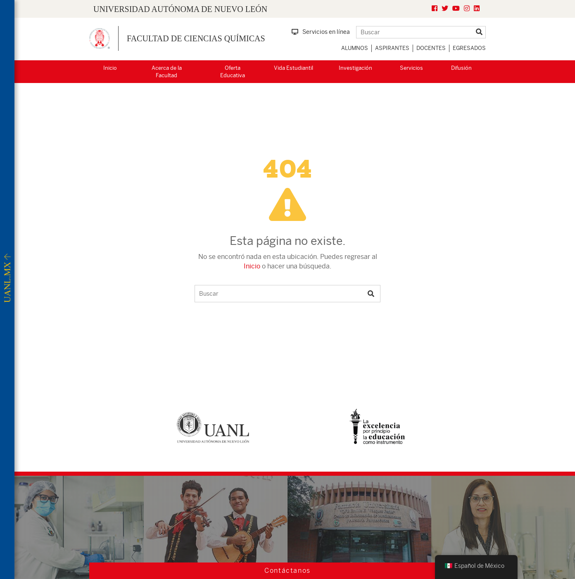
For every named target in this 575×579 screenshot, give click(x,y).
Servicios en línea (321, 31)
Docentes (431, 48)
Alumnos (354, 48)
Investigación (355, 68)
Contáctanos (287, 570)
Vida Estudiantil (293, 68)
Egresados (469, 48)
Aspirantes (392, 48)
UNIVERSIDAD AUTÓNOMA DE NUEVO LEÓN (180, 9)
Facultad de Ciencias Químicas (196, 38)
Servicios (411, 68)
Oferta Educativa (232, 72)
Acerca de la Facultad (167, 72)
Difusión (461, 68)
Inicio (110, 68)
